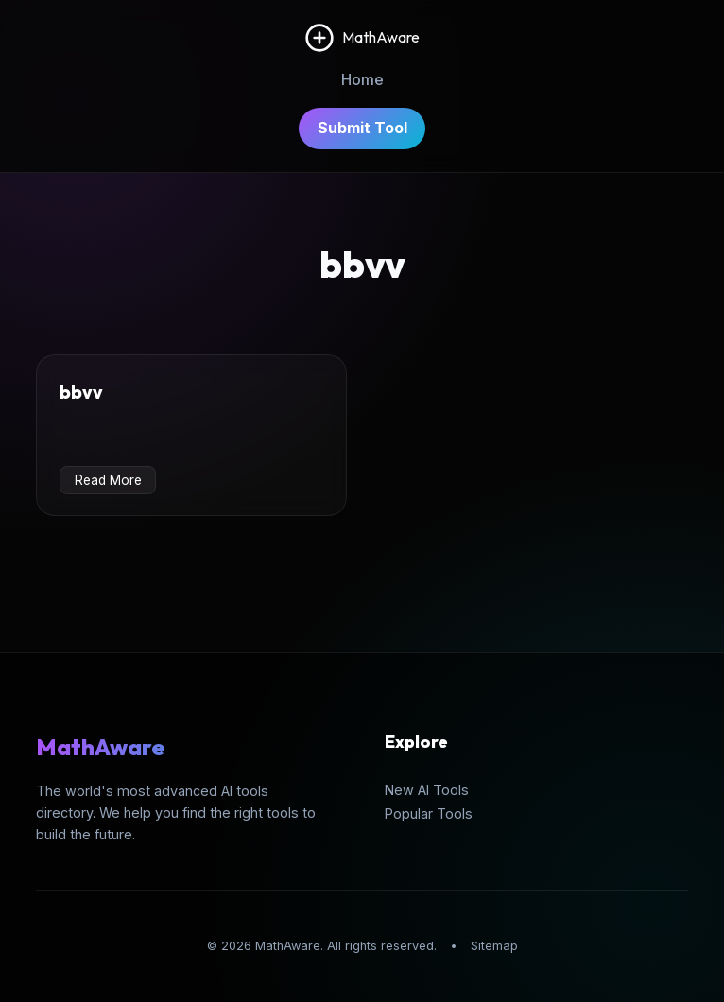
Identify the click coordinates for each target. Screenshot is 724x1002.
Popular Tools (429, 813)
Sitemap (494, 946)
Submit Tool (362, 127)
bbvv (81, 392)
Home (362, 79)
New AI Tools (427, 790)
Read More (108, 480)
